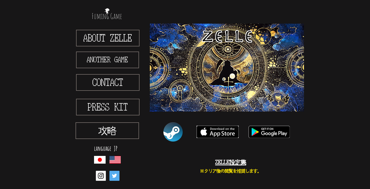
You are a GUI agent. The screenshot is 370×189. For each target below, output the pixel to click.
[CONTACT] (108, 82)
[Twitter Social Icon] (114, 176)
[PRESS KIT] (108, 107)
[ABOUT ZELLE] (108, 38)
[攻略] (107, 130)
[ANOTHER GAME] (107, 60)
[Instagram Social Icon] (101, 176)
